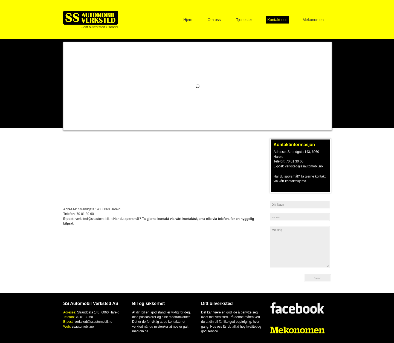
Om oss (214, 20)
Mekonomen (313, 20)
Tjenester (244, 20)
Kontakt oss (277, 20)
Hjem (187, 20)
